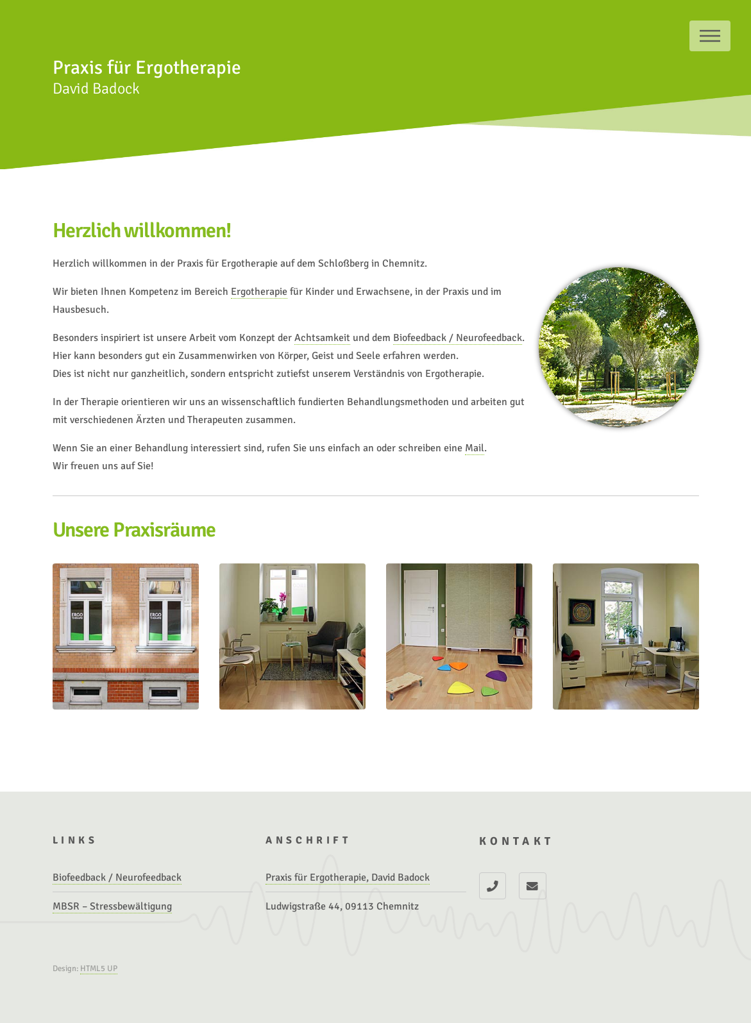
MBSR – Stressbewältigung (112, 906)
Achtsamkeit (322, 337)
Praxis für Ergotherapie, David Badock (348, 877)
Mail (474, 448)
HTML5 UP (98, 968)
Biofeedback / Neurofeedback (457, 337)
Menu (709, 36)
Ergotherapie (259, 291)
